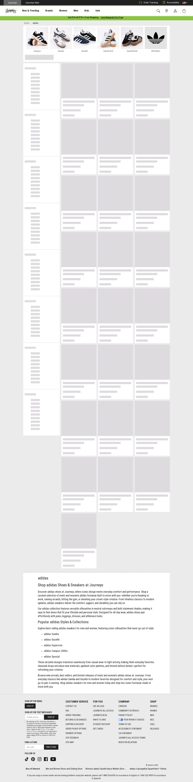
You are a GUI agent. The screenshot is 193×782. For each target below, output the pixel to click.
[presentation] (27, 10)
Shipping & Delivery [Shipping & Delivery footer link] (75, 724)
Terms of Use (45, 729)
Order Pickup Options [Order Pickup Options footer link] (76, 729)
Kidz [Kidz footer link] (152, 719)
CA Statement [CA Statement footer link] (125, 733)
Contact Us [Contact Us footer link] (71, 706)
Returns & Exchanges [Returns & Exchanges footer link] (76, 719)
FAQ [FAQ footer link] (67, 710)
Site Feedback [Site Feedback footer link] (72, 738)
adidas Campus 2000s (56, 651)
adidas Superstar (53, 645)
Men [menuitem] (68, 11)
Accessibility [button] (170, 2)
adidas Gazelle (52, 640)
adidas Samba (51, 634)
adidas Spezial (52, 657)
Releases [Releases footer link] (154, 729)
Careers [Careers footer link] (123, 706)
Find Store (51, 747)
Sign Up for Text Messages (38, 712)
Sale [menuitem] (87, 11)
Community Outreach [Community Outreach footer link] (129, 710)
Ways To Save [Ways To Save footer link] (99, 719)
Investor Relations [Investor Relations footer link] (128, 742)
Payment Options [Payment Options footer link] (74, 733)
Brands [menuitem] (44, 11)
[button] (185, 3)
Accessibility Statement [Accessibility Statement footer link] (130, 729)
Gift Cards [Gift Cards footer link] (98, 729)
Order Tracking (148, 2)
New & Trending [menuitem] (28, 11)
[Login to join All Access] (83, 18)
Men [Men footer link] (152, 715)
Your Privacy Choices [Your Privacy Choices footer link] (131, 719)
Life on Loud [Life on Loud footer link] (98, 706)
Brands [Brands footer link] (153, 706)
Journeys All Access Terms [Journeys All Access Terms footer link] (132, 738)
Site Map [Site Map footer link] (70, 742)
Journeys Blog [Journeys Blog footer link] (100, 715)
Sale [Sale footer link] (152, 724)
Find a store (31, 742)
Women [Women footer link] (153, 710)
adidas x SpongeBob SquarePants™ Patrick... (149, 769)
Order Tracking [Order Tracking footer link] (73, 715)
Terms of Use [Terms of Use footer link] (125, 724)
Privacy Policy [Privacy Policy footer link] (126, 715)
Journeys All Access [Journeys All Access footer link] (103, 710)
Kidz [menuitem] (77, 11)
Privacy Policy (32, 731)
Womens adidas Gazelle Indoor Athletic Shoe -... (106, 769)
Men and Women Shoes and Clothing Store (64, 769)
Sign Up (30, 706)
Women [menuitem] (57, 11)
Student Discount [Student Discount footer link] (101, 724)
